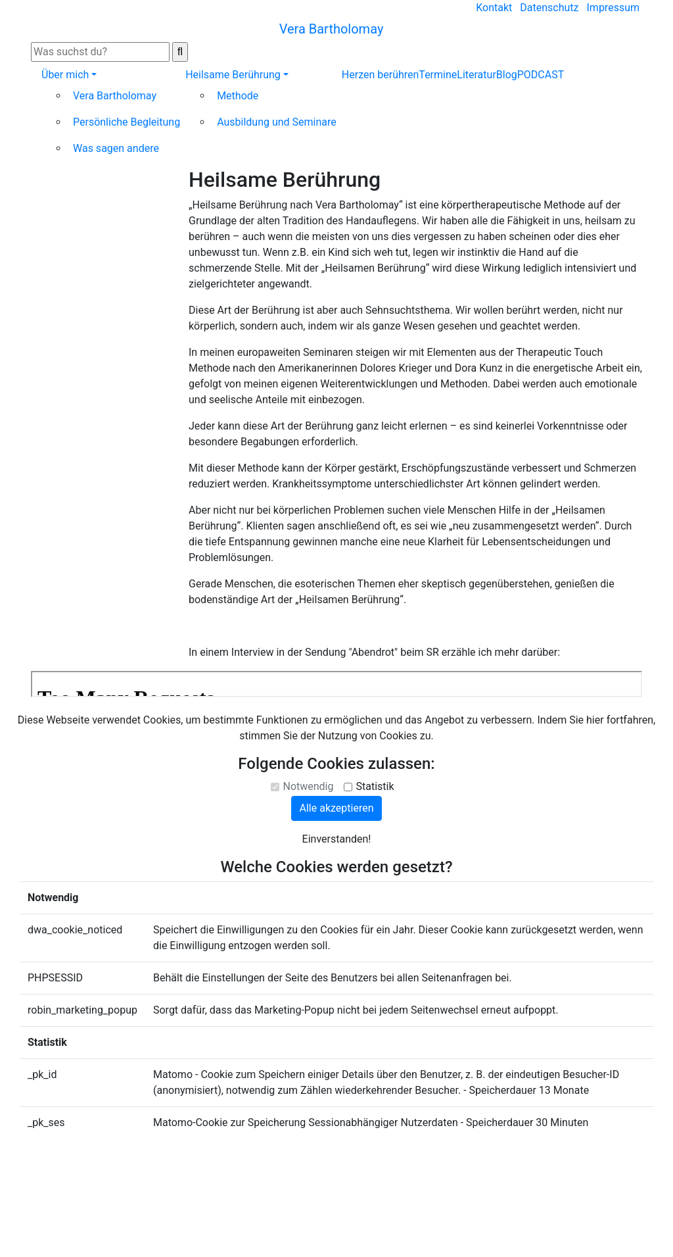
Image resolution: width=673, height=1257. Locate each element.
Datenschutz (549, 7)
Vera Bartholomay (114, 95)
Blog (506, 74)
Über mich (65, 74)
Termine (438, 74)
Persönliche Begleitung (126, 122)
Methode (237, 95)
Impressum (613, 7)
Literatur (476, 74)
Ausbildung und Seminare (276, 122)
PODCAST (541, 74)
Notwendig (308, 786)
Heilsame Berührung (233, 74)
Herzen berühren (380, 74)
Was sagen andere (116, 148)
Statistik (375, 786)
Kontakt (494, 7)
